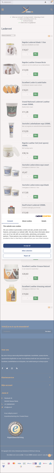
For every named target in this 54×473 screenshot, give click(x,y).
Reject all (27, 256)
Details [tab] (44, 221)
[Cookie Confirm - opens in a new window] (43, 216)
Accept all (27, 246)
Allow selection (27, 251)
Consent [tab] (10, 221)
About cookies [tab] (27, 221)
